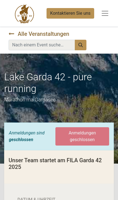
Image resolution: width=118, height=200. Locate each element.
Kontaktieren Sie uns (70, 13)
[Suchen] (80, 45)
